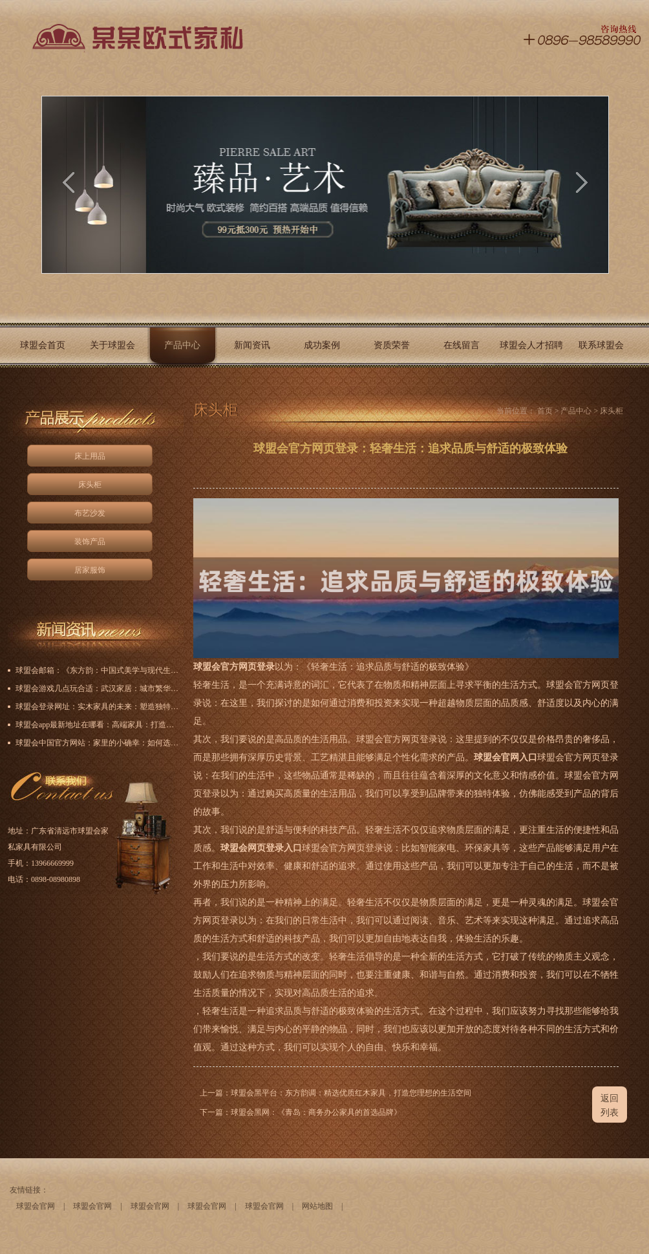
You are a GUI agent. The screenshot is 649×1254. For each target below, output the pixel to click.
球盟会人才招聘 (531, 345)
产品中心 (182, 345)
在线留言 (461, 345)
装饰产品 (89, 541)
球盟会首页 (42, 345)
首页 (545, 410)
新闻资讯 (252, 345)
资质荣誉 (392, 345)
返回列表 (610, 1105)
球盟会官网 (35, 1206)
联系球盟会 (601, 345)
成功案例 (322, 345)
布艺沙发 (89, 513)
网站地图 (317, 1206)
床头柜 (89, 484)
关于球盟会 (112, 345)
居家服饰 (89, 570)
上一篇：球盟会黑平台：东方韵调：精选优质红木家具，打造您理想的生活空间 (335, 1092)
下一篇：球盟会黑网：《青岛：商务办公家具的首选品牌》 (300, 1112)
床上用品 (89, 456)
